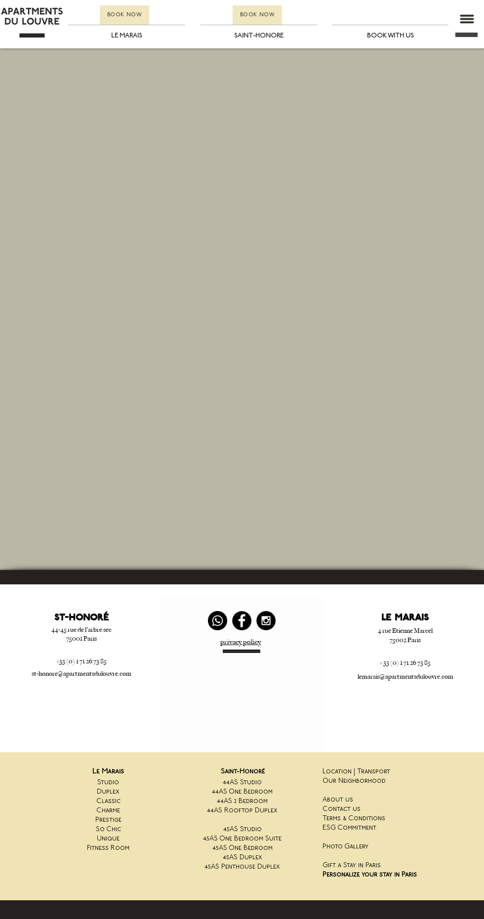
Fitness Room (108, 848)
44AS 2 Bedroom (242, 801)
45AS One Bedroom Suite (242, 838)
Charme (108, 810)
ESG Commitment (349, 828)
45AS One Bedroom (242, 848)
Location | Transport (356, 771)
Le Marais (108, 771)
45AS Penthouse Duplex (242, 867)
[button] (467, 19)
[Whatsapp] (217, 620)
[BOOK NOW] (124, 15)
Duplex (108, 792)
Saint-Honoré (243, 771)
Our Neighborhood (354, 781)
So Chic (108, 829)
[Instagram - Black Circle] (266, 620)
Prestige (108, 820)
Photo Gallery (345, 846)
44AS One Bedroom (242, 792)
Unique (108, 838)
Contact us (342, 809)
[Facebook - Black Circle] (241, 620)
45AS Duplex (242, 857)
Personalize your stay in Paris (370, 875)
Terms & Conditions (354, 818)
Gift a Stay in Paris (352, 865)
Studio (108, 782)
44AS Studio (242, 782)
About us (338, 800)
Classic (108, 801)
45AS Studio (242, 829)
